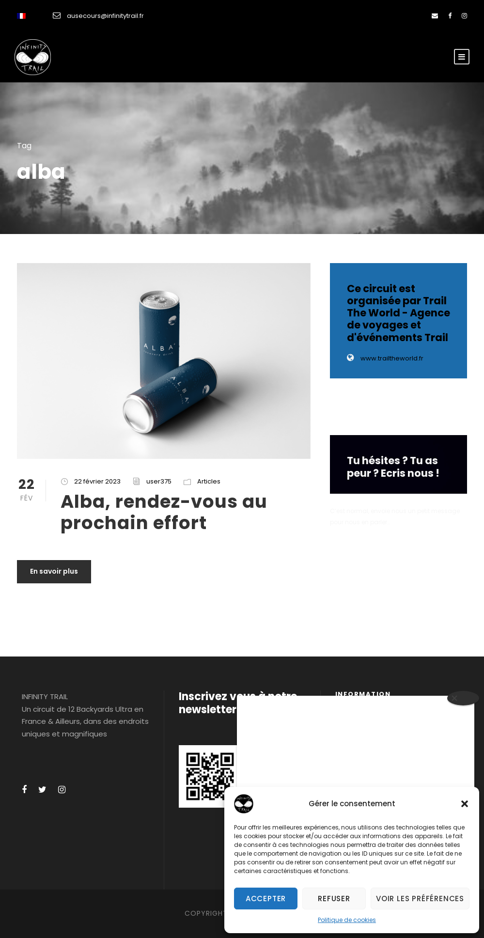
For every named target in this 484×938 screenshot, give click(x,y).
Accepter (266, 898)
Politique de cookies (347, 920)
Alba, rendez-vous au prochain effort (164, 512)
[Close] (463, 698)
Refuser (334, 898)
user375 (159, 481)
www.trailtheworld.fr (385, 358)
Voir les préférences (420, 898)
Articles (208, 481)
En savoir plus (54, 571)
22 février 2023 (97, 481)
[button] (464, 804)
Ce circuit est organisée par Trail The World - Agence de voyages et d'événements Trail (398, 312)
